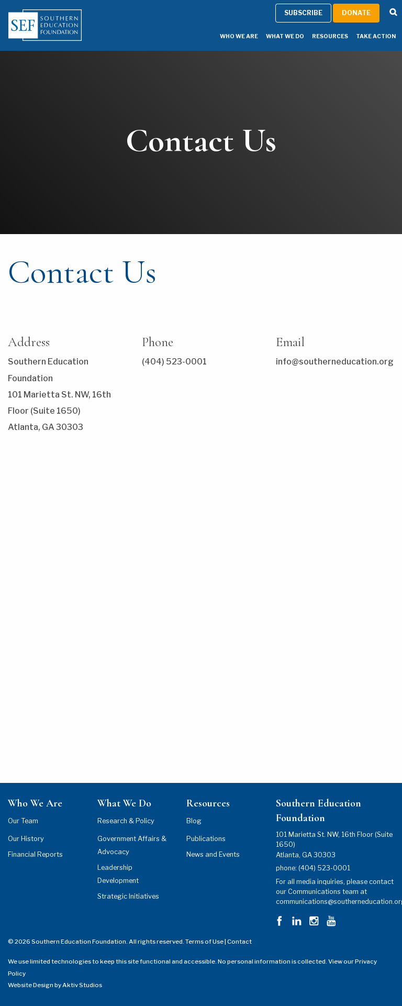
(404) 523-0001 (324, 868)
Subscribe (303, 13)
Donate (356, 13)
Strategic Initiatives (128, 896)
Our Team (23, 821)
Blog (194, 821)
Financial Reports (35, 854)
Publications (206, 839)
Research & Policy (125, 821)
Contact (239, 941)
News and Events (213, 854)
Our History (26, 839)
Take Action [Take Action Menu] (376, 36)
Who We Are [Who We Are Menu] (239, 36)
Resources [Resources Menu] (330, 36)
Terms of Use (204, 941)
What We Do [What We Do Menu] (285, 36)
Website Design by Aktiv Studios (55, 985)
